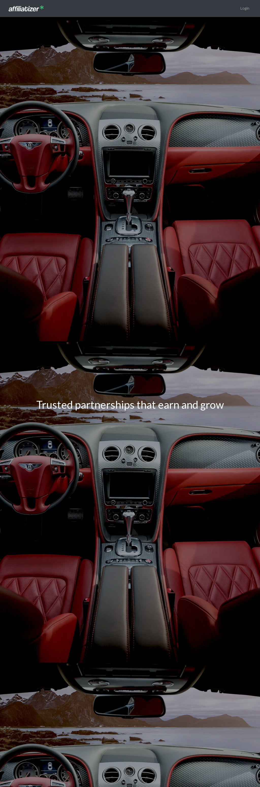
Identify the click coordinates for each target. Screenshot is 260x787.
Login (244, 8)
